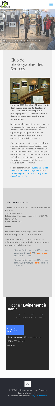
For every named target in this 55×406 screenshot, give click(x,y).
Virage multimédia (39, 395)
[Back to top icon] (27, 384)
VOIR (13, 345)
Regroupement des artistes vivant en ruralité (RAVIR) (29, 169)
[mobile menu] (51, 4)
